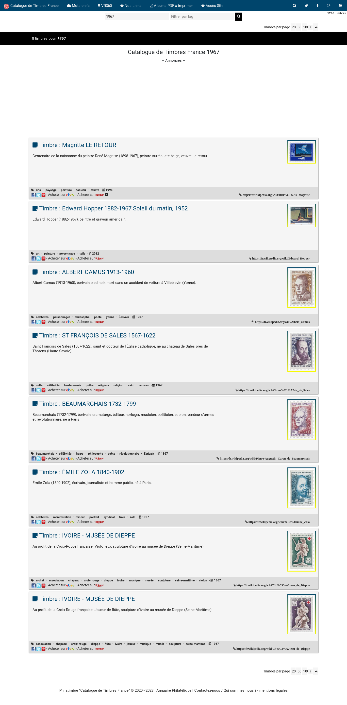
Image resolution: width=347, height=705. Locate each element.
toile (82, 253)
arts (38, 190)
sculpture (164, 580)
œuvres (144, 385)
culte (39, 385)
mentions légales (273, 690)
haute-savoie (72, 385)
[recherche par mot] (137, 16)
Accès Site (212, 5)
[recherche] (238, 17)
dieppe (108, 580)
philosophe (82, 317)
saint (131, 385)
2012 (95, 253)
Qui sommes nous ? (240, 690)
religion (118, 385)
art (37, 253)
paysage (51, 190)
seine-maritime (185, 580)
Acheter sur (61, 195)
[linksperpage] (310, 27)
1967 (139, 317)
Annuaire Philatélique (173, 690)
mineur (80, 517)
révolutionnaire (129, 453)
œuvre (95, 190)
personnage (67, 253)
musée (149, 580)
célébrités (42, 317)
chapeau (73, 580)
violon (203, 580)
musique (134, 580)
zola (132, 517)
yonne (110, 317)
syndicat (109, 517)
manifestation (62, 517)
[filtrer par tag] (202, 16)
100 (305, 27)
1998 (109, 190)
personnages (61, 317)
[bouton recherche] (294, 6)
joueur (131, 644)
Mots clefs (78, 5)
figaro (79, 453)
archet (40, 580)
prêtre (89, 385)
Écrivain (124, 317)
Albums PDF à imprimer (171, 5)
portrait (94, 517)
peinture (66, 190)
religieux (103, 385)
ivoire (120, 580)
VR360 (105, 5)
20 (294, 27)
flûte (108, 644)
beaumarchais (45, 453)
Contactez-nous (207, 690)
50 (299, 27)
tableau (81, 190)
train (122, 517)
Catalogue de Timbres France (31, 6)
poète (97, 317)
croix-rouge (91, 580)
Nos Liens (130, 5)
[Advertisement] (173, 97)
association (56, 580)
